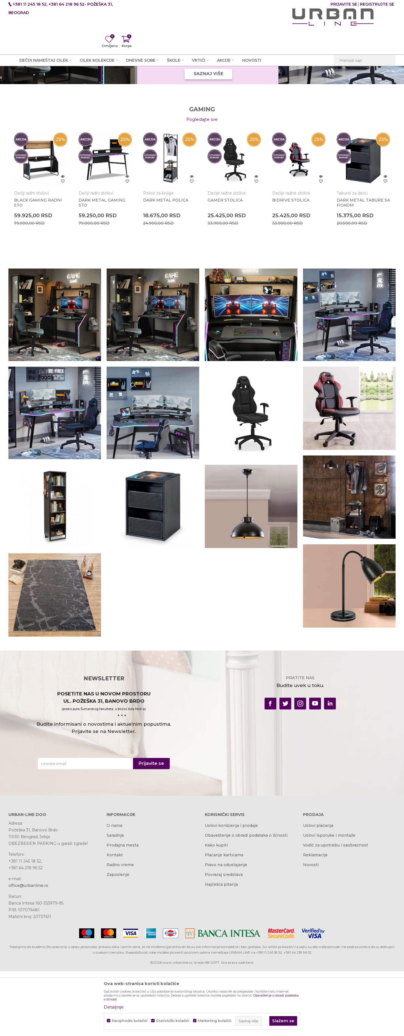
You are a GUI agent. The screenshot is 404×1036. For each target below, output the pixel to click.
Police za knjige (158, 259)
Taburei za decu (352, 259)
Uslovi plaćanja (318, 891)
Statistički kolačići (172, 1021)
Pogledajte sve (202, 185)
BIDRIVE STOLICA (290, 266)
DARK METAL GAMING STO (102, 269)
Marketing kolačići (214, 1021)
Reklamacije (315, 921)
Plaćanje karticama (224, 921)
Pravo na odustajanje (226, 930)
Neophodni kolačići (129, 1021)
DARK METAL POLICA (165, 266)
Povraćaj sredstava (224, 940)
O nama (114, 891)
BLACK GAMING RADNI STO (38, 269)
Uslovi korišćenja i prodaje (231, 891)
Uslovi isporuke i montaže (329, 901)
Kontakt (115, 921)
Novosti (311, 930)
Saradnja (115, 901)
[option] (40, 252)
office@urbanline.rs (28, 951)
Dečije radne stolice (227, 259)
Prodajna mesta (123, 911)
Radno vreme (120, 930)
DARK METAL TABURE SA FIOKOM (363, 269)
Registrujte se (377, 4)
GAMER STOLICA (225, 266)
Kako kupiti (216, 911)
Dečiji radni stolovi (31, 259)
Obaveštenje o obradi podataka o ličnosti (246, 901)
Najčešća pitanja (221, 950)
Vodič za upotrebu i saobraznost (335, 911)
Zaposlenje (118, 940)
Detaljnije (114, 1007)
